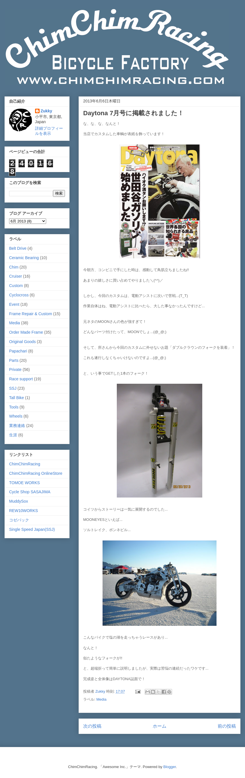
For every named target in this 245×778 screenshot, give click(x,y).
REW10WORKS (23, 510)
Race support (21, 379)
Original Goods (22, 341)
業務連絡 (17, 425)
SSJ (13, 388)
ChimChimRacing (24, 464)
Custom (16, 285)
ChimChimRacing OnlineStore (35, 473)
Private (15, 369)
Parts (14, 360)
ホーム (159, 726)
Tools (14, 407)
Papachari (18, 351)
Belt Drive (17, 248)
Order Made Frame (26, 332)
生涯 (13, 435)
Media (101, 699)
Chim (14, 267)
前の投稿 (227, 726)
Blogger (169, 767)
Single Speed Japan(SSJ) (32, 529)
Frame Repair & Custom (30, 313)
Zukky (46, 111)
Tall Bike (16, 397)
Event (14, 304)
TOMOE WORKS (24, 482)
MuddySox (18, 501)
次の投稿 (92, 726)
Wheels (16, 416)
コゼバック (19, 520)
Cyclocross (18, 295)
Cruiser (15, 276)
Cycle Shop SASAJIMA (29, 492)
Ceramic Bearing (24, 257)
